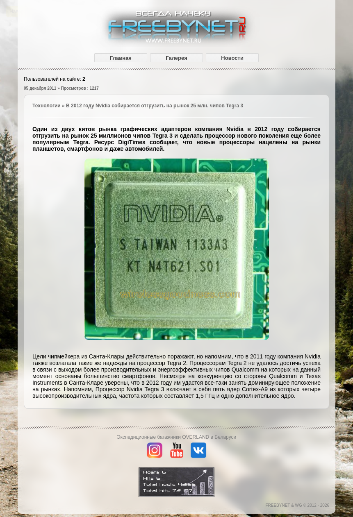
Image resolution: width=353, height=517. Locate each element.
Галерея (176, 58)
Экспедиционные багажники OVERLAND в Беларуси (176, 437)
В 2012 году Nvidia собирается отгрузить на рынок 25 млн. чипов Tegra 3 (154, 106)
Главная (121, 58)
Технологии (46, 106)
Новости (232, 58)
